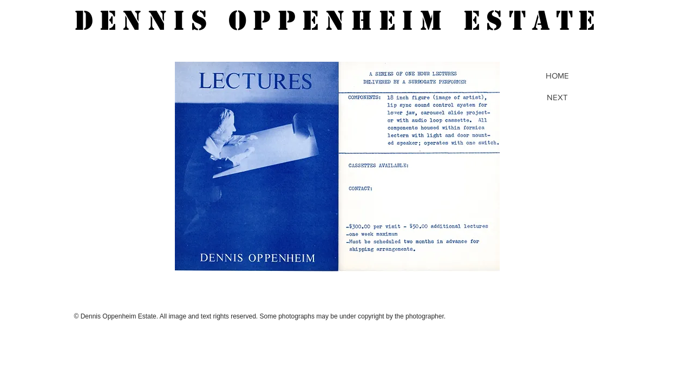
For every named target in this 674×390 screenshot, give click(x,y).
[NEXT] (557, 97)
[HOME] (557, 75)
